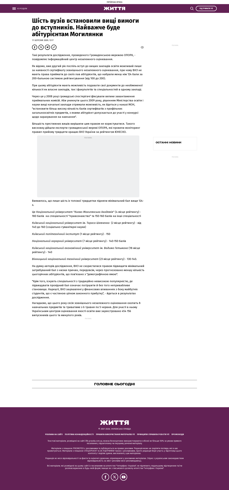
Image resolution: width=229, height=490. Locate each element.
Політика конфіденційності (79, 434)
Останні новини (168, 142)
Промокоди (177, 434)
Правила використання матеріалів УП (115, 434)
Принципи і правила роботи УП (153, 434)
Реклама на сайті (54, 434)
